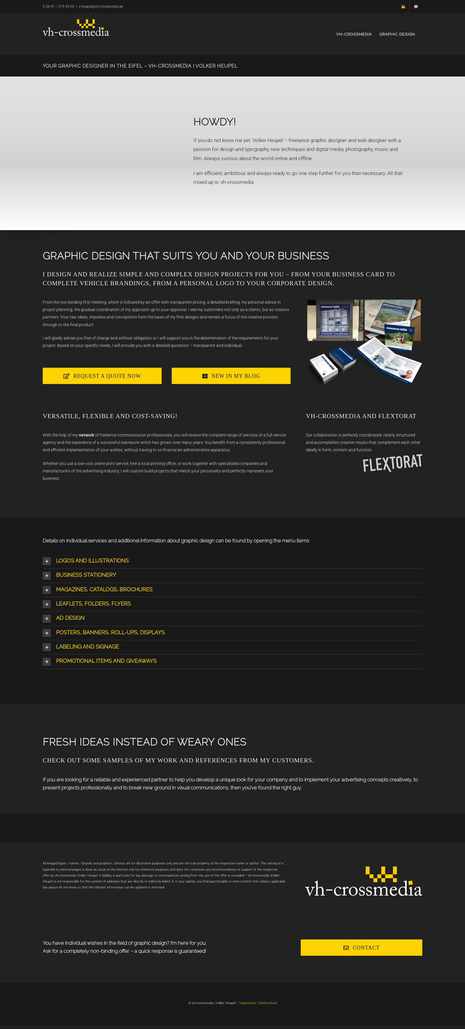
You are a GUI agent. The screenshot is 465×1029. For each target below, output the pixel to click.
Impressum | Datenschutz (258, 1003)
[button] (232, 561)
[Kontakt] (361, 947)
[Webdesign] (231, 376)
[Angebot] (102, 376)
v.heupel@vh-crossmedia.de (101, 6)
